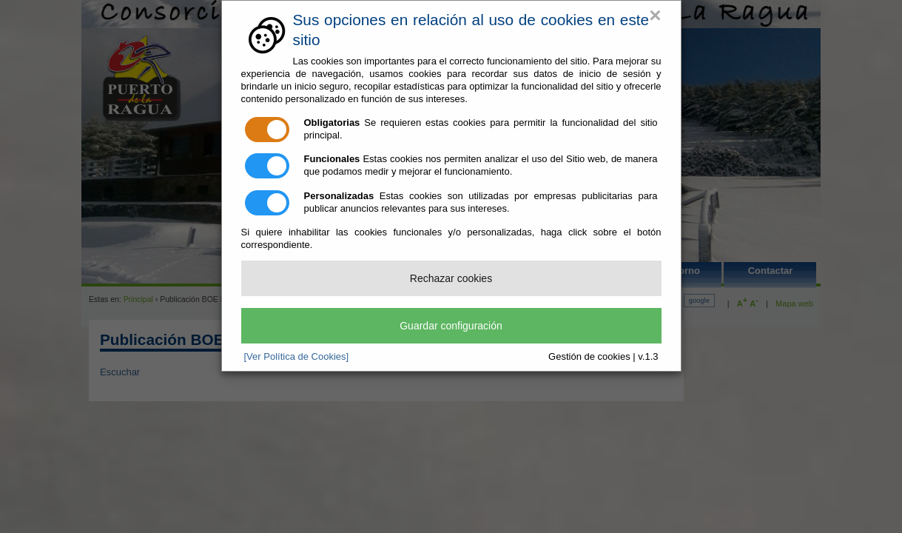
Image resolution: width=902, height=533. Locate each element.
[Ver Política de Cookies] (296, 356)
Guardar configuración (451, 326)
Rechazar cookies (451, 278)
